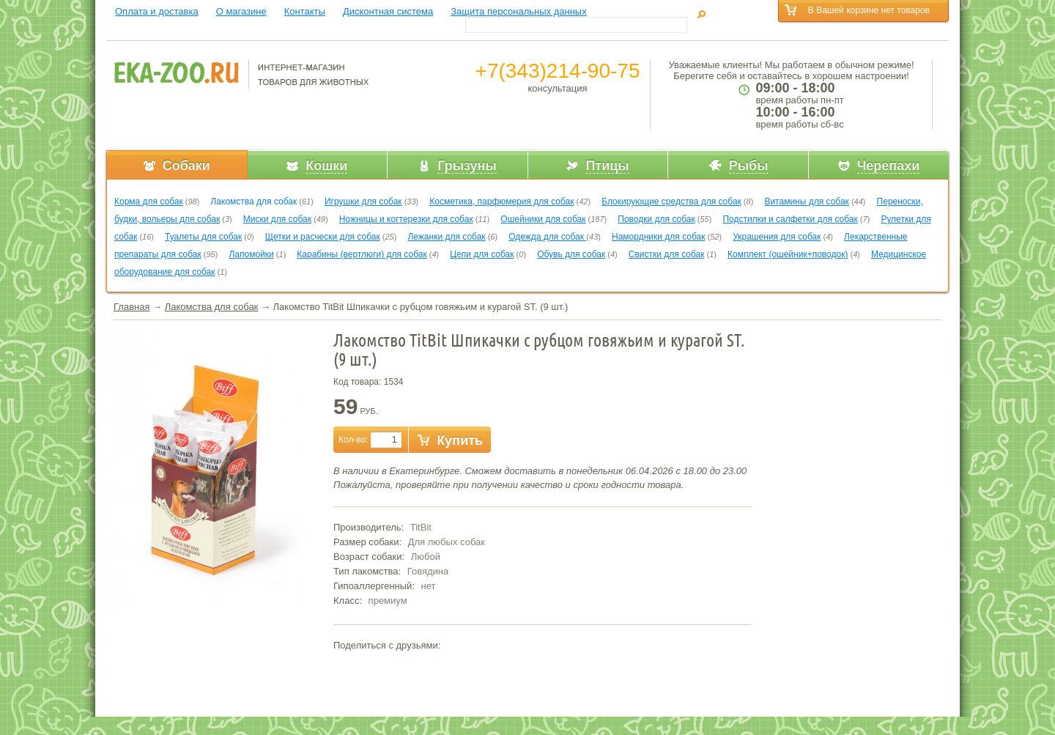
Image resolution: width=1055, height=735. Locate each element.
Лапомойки (251, 254)
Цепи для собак (482, 254)
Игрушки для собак (363, 201)
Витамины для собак (806, 201)
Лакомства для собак (253, 201)
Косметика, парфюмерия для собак (501, 201)
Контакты (304, 11)
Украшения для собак (777, 237)
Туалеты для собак (203, 237)
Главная (131, 306)
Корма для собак (148, 201)
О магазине (241, 11)
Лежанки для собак (446, 237)
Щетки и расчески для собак (322, 237)
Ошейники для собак (542, 219)
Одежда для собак (547, 237)
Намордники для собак (658, 237)
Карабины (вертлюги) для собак (361, 254)
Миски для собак (277, 219)
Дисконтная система (388, 11)
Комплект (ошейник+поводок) (788, 254)
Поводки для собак (656, 219)
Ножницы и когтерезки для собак (406, 219)
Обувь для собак (571, 254)
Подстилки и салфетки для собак (789, 219)
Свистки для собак (667, 254)
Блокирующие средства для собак (671, 201)
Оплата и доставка (157, 11)
